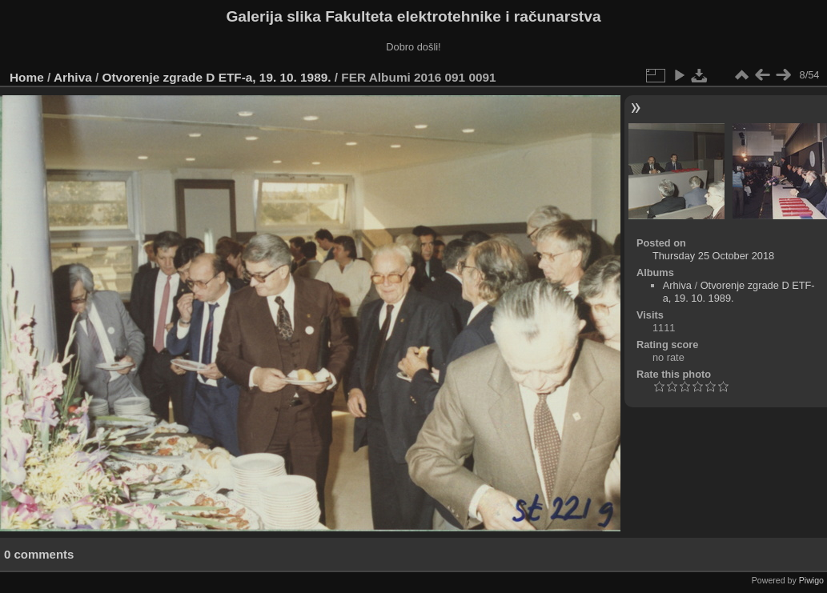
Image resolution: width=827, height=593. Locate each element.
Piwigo (811, 580)
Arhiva (73, 77)
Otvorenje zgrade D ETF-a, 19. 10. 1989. (216, 77)
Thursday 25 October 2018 (713, 256)
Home (27, 77)
